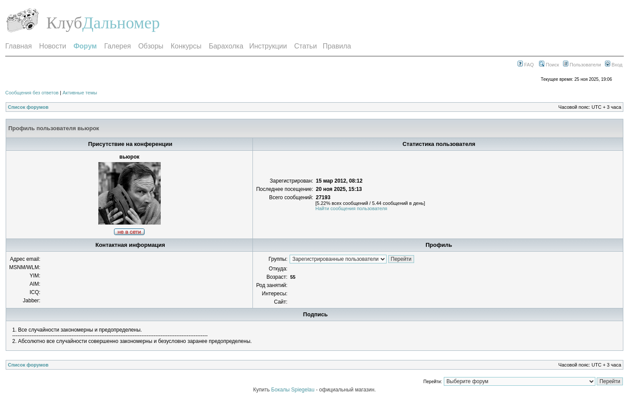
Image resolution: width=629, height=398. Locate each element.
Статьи (305, 46)
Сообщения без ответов (32, 92)
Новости (52, 46)
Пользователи (582, 64)
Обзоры (150, 46)
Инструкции (268, 46)
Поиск (549, 64)
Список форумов (28, 107)
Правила (337, 46)
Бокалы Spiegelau (293, 390)
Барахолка (226, 46)
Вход (613, 64)
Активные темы (79, 92)
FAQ (526, 64)
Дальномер (121, 23)
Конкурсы (186, 46)
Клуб (64, 23)
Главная (18, 46)
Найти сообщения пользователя (351, 208)
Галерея (117, 46)
